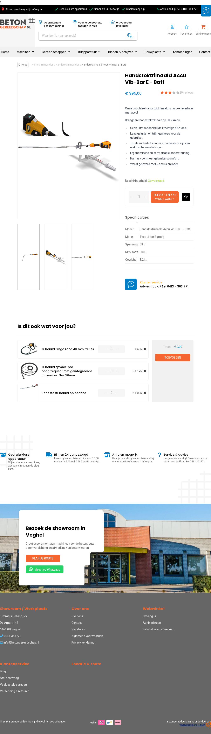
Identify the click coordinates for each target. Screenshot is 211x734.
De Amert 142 (9, 622)
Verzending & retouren (14, 691)
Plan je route (42, 558)
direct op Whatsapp (44, 569)
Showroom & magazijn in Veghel (22, 9)
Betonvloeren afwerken (158, 629)
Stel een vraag (9, 678)
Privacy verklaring (83, 642)
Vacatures (78, 629)
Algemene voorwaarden (87, 636)
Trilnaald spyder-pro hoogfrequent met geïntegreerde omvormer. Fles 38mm (66, 371)
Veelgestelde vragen (13, 684)
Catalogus (149, 616)
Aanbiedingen (182, 52)
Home (5, 52)
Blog (3, 671)
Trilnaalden (47, 64)
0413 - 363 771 (189, 9)
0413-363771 (10, 636)
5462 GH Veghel (10, 629)
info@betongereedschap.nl (19, 642)
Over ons (77, 616)
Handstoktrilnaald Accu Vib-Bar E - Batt (104, 64)
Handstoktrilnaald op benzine (63, 393)
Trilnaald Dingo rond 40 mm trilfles (67, 349)
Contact (204, 52)
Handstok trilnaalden (68, 64)
